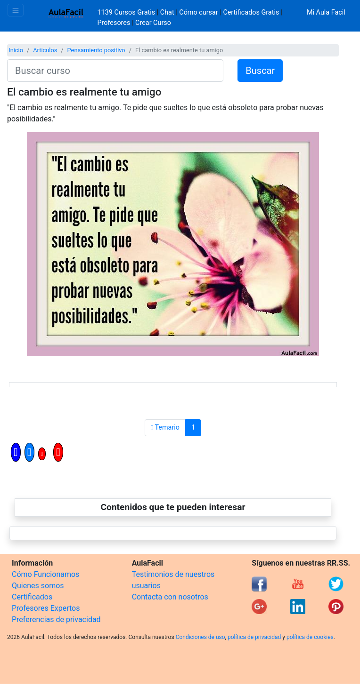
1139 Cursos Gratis (127, 12)
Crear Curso (153, 23)
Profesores (114, 23)
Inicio (15, 50)
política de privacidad (254, 637)
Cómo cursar (198, 12)
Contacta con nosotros (170, 596)
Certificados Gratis (251, 12)
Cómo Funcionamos (45, 574)
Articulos (45, 50)
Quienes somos (38, 585)
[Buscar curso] (115, 70)
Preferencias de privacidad (56, 619)
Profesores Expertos (46, 608)
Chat (167, 12)
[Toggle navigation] (16, 10)
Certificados (32, 596)
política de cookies (310, 637)
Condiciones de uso (200, 637)
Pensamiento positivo (96, 50)
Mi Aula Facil (326, 12)
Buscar (260, 70)
